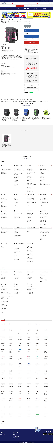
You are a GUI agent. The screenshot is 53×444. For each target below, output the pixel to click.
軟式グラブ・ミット (29, 169)
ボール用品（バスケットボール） (31, 202)
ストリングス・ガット (4, 198)
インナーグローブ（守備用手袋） (32, 184)
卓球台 (15, 205)
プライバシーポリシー (16, 438)
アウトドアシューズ (43, 235)
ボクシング (2, 247)
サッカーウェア (16, 178)
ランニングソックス (43, 220)
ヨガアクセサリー (16, 232)
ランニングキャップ (43, 221)
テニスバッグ (42, 176)
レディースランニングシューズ (44, 214)
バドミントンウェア (3, 201)
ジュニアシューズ (16, 258)
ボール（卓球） (16, 202)
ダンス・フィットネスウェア (18, 233)
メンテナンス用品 (29, 188)
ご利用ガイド (31, 3)
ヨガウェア (15, 229)
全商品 (5, 99)
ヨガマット (15, 231)
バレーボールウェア (43, 198)
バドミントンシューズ (34, 5)
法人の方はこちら (2, 434)
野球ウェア (28, 180)
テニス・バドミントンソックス (31, 288)
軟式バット (28, 174)
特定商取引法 (15, 437)
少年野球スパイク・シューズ (5, 300)
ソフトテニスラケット (43, 169)
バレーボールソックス (30, 292)
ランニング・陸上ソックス (30, 286)
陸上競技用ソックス (4, 172)
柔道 (1, 246)
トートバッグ (16, 288)
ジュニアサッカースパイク (18, 169)
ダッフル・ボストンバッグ (17, 292)
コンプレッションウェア (17, 251)
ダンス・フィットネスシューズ (18, 235)
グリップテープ (42, 172)
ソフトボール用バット (30, 177)
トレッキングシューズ (43, 236)
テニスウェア (42, 177)
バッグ (2, 207)
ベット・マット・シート (30, 258)
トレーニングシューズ (17, 174)
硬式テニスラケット (43, 168)
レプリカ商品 (16, 180)
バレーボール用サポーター (44, 199)
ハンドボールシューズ (4, 213)
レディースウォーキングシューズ (5, 231)
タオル (41, 281)
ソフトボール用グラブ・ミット (31, 172)
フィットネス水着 (29, 214)
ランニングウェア (42, 217)
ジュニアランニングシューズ (44, 216)
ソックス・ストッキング (30, 191)
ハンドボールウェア (3, 214)
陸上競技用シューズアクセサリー (6, 169)
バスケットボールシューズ (31, 196)
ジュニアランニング (3, 289)
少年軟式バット (29, 176)
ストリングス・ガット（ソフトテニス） (45, 184)
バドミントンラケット (4, 196)
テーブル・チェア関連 (30, 251)
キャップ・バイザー (43, 179)
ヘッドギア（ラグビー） (17, 216)
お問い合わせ (15, 435)
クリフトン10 (29, 5)
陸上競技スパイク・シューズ (5, 168)
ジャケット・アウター (4, 275)
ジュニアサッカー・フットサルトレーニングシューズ (6, 297)
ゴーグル (28, 218)
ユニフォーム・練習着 (30, 183)
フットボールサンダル (17, 177)
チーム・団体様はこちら (41, 3)
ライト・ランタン (29, 260)
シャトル (2, 202)
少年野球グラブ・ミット (30, 170)
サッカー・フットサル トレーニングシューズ (20, 171)
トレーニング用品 (29, 229)
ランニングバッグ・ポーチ (43, 223)
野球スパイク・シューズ (30, 179)
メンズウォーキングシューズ (5, 229)
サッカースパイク (16, 168)
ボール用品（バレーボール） (44, 202)
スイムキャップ (29, 217)
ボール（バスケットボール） (31, 201)
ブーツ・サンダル (16, 259)
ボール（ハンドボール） (4, 216)
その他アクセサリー (15, 101)
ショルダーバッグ (16, 289)
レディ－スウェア (16, 248)
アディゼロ (26, 5)
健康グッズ (28, 231)
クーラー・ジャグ (29, 247)
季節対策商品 (42, 275)
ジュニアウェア (16, 249)
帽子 (40, 240)
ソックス (41, 180)
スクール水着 (29, 216)
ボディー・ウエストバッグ (17, 290)
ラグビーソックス (29, 295)
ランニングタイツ (42, 218)
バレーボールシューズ (43, 196)
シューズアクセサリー (17, 176)
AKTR (38, 5)
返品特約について (31, 85)
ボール (41, 274)
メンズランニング (3, 286)
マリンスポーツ (29, 221)
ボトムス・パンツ (3, 277)
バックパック (16, 286)
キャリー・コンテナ (29, 246)
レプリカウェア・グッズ (30, 199)
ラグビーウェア (16, 214)
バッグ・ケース (29, 187)
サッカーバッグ (16, 184)
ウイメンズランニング (4, 288)
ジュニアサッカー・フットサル (18, 173)
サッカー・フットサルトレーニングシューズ (6, 294)
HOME (2, 99)
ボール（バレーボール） (43, 201)
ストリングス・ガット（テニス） (44, 170)
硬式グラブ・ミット (29, 168)
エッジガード (42, 173)
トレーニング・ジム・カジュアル (8, 101)
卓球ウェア (15, 201)
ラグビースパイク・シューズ (18, 213)
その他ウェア (3, 278)
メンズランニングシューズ (44, 213)
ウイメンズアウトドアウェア (44, 231)
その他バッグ (16, 293)
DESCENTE (20, 101)
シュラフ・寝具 (29, 250)
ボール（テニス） (42, 181)
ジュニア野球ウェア (30, 181)
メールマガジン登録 (16, 436)
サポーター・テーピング (43, 279)
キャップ (15, 253)
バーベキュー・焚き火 (30, 255)
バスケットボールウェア (30, 198)
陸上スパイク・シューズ (4, 308)
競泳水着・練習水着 (30, 213)
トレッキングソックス (30, 293)
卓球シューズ (16, 199)
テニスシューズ (42, 174)
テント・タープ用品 (30, 254)
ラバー (15, 198)
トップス (2, 274)
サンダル (2, 312)
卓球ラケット (16, 196)
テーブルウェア (29, 253)
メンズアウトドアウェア (43, 229)
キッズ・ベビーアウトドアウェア (44, 232)
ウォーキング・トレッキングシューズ (6, 311)
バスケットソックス (30, 290)
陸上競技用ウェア (3, 170)
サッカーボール (16, 181)
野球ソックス (29, 289)
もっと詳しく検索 (20, 5)
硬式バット (28, 173)
